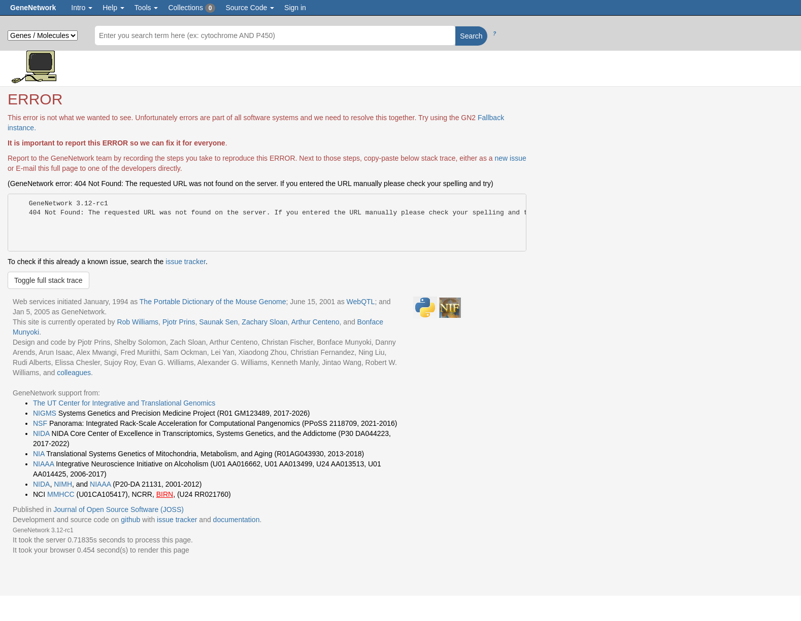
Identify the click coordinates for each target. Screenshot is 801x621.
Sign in (295, 8)
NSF (40, 423)
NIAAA (43, 464)
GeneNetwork (33, 8)
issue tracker (185, 262)
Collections (191, 8)
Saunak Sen (218, 322)
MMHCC (61, 494)
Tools (146, 8)
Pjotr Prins (178, 322)
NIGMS (44, 413)
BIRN (164, 494)
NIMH (63, 484)
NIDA (41, 433)
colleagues (74, 373)
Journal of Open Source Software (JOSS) (118, 509)
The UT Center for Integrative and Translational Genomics (124, 403)
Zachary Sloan (264, 322)
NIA (39, 454)
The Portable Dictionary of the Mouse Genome (213, 302)
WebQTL (361, 302)
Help (113, 8)
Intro (81, 8)
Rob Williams (137, 322)
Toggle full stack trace (48, 280)
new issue (510, 158)
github (130, 520)
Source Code (249, 8)
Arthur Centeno (315, 322)
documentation (236, 520)
